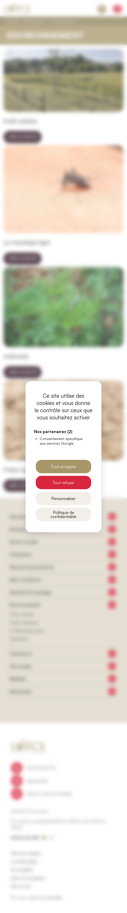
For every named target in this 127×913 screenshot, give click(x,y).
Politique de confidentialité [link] (63, 514)
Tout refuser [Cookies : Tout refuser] (63, 482)
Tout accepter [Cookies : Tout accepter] (63, 466)
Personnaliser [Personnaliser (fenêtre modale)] (63, 498)
